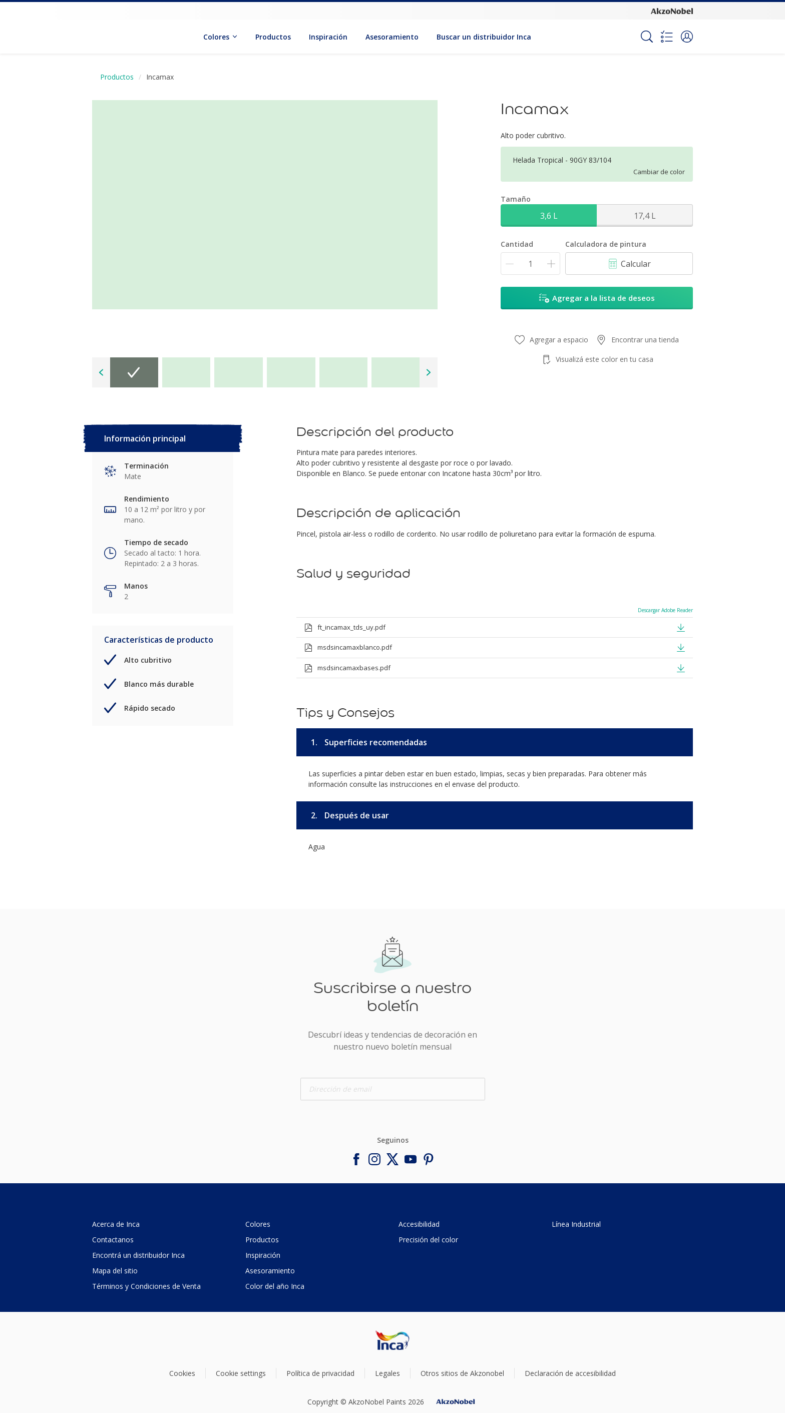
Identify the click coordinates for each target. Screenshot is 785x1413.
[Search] (647, 37)
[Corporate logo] (672, 10)
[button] (687, 37)
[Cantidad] (530, 263)
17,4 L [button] (645, 215)
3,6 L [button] (549, 215)
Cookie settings (241, 1373)
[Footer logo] (392, 1340)
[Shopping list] (667, 37)
